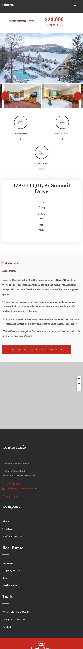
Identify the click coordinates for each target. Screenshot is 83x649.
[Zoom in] (79, 378)
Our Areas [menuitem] (7, 563)
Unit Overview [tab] (10, 263)
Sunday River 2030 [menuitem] (12, 536)
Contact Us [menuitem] (8, 627)
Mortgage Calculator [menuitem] (13, 619)
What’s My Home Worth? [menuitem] (16, 612)
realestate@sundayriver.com (20, 488)
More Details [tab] (9, 271)
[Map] (41, 395)
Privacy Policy (9, 496)
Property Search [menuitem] (11, 570)
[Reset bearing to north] (79, 388)
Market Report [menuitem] (10, 585)
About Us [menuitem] (7, 521)
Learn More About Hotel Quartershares (36, 349)
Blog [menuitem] (4, 578)
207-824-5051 (11, 484)
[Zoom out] (79, 383)
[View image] (22, 96)
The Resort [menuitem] (8, 529)
